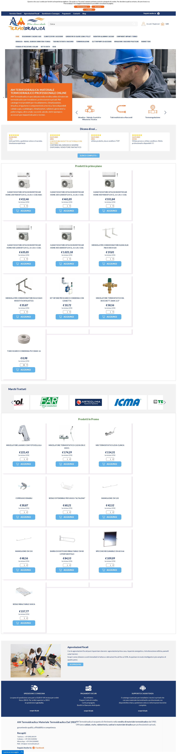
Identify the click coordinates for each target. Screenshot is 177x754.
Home (17, 36)
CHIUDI (89, 10)
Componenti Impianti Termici (127, 36)
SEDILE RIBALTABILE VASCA (24, 604)
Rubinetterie (146, 41)
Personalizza (82, 7)
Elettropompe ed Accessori (102, 41)
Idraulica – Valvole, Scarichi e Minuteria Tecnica (33, 41)
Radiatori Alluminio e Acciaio (103, 36)
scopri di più (34, 711)
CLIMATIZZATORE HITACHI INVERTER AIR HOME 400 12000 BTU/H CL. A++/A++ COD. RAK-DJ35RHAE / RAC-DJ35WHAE (24, 247)
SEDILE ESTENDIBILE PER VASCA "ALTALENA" (67, 498)
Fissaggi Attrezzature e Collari (27, 46)
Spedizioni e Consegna (50, 14)
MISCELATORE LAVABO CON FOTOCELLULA (24, 445)
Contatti (76, 14)
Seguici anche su (151, 13)
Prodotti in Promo (88, 419)
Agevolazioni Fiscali (31, 14)
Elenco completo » (88, 156)
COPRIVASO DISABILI (24, 498)
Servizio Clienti (15, 14)
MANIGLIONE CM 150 (24, 551)
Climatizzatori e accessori (53, 36)
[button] (165, 112)
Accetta (98, 7)
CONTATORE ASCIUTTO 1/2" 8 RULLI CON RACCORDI (66, 142)
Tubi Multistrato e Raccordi (63, 41)
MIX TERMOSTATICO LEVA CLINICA (110, 445)
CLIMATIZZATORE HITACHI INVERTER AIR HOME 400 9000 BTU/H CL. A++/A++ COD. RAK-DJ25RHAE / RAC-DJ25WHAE (110, 194)
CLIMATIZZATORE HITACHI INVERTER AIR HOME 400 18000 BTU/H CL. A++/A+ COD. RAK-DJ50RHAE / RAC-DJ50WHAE (67, 247)
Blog (84, 14)
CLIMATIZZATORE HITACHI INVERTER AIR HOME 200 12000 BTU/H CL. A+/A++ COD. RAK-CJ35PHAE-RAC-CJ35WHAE (67, 194)
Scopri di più (75, 664)
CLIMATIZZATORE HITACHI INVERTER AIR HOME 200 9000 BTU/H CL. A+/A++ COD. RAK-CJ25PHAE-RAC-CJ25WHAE (24, 194)
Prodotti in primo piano (88, 166)
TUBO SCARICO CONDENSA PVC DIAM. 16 (24, 351)
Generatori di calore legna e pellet (78, 36)
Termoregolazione (82, 41)
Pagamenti (66, 14)
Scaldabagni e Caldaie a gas (31, 36)
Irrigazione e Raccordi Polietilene (126, 41)
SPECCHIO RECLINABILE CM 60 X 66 (110, 551)
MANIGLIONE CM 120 (110, 498)
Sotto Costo (45, 46)
